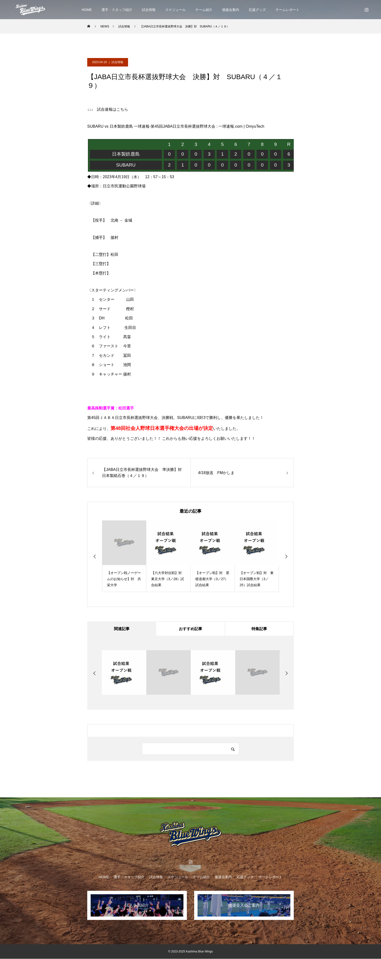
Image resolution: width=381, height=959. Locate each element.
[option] (124, 556)
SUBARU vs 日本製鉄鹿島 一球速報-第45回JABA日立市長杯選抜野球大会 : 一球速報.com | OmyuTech (175, 126)
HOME (87, 10)
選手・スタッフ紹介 (117, 10)
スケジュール (175, 10)
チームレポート (287, 10)
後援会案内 (230, 10)
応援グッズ (257, 10)
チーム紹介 (203, 10)
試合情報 (149, 10)
